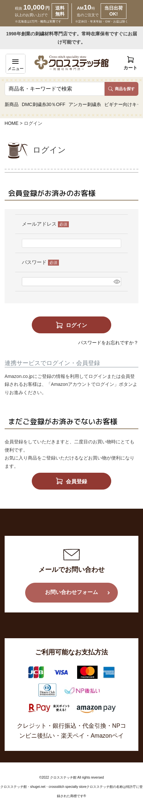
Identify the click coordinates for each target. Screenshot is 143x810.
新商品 (12, 104)
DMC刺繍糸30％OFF (43, 104)
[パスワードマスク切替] (116, 281)
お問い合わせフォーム (71, 592)
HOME (12, 123)
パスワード (40, 262)
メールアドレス (45, 224)
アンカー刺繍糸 (85, 104)
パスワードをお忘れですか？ (108, 342)
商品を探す (121, 89)
